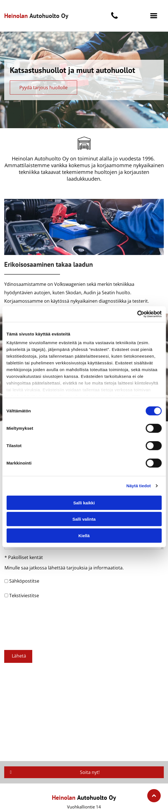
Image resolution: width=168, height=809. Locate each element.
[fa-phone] (114, 18)
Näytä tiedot (138, 485)
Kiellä (83, 535)
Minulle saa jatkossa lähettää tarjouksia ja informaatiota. (64, 568)
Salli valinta (84, 519)
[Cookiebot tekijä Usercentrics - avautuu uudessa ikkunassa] (137, 314)
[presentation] (27, 624)
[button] (153, 15)
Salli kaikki (84, 502)
